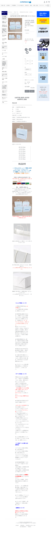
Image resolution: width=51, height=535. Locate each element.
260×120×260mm (22, 153)
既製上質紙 (4, 71)
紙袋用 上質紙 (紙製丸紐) (4, 26)
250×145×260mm (22, 151)
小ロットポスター (4, 82)
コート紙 (4, 50)
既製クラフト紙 (4, 68)
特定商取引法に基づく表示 (30, 525)
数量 (26, 72)
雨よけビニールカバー (4, 98)
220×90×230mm (22, 149)
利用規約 (29, 526)
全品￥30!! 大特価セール (4, 91)
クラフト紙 (4, 56)
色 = (25, 82)
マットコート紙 (4, 53)
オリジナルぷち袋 (4, 102)
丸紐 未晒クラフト (4, 40)
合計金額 (27, 86)
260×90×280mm (22, 155)
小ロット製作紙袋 (4, 79)
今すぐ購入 (32, 91)
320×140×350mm (22, 157)
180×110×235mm (22, 147)
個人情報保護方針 (23, 526)
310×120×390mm (22, 159)
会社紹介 (17, 525)
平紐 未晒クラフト (4, 36)
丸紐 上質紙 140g (4, 43)
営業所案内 (22, 525)
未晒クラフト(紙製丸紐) (4, 22)
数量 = (26, 83)
